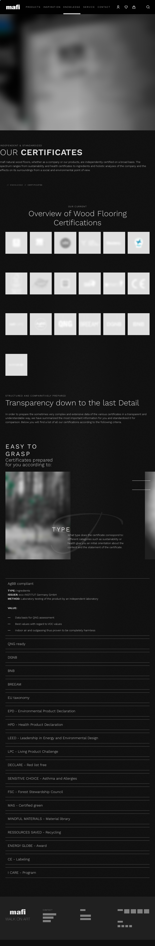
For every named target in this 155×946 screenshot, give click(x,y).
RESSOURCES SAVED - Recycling (34, 832)
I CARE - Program (22, 872)
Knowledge (71, 7)
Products (33, 7)
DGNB (12, 657)
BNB (11, 671)
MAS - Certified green (25, 805)
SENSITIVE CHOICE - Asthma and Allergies (42, 778)
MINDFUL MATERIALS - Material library (39, 819)
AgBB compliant (77, 583)
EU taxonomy (18, 698)
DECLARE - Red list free (27, 765)
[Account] (118, 7)
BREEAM (14, 684)
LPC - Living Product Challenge (33, 751)
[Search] (148, 7)
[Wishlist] (126, 7)
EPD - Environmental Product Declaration (41, 711)
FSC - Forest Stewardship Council (35, 792)
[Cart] (134, 7)
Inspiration (51, 7)
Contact (104, 7)
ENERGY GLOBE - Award (27, 846)
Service (89, 7)
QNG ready (16, 644)
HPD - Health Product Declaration (35, 724)
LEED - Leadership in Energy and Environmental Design (53, 738)
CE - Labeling (19, 859)
